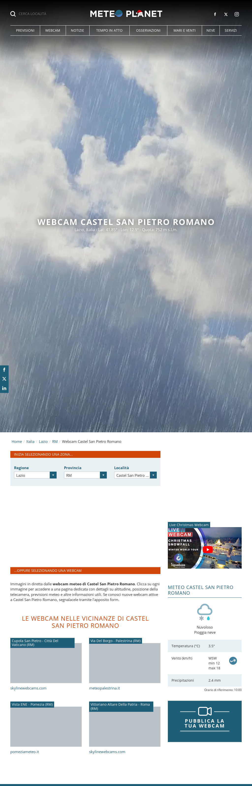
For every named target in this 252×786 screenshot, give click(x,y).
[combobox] (35, 475)
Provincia (72, 467)
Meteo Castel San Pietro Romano (201, 590)
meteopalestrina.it (104, 688)
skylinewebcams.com (28, 688)
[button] (25, 30)
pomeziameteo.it (24, 751)
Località (121, 467)
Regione (21, 467)
